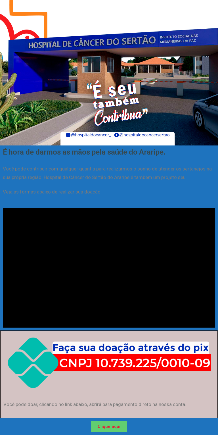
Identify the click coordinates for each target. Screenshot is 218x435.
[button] (109, 426)
